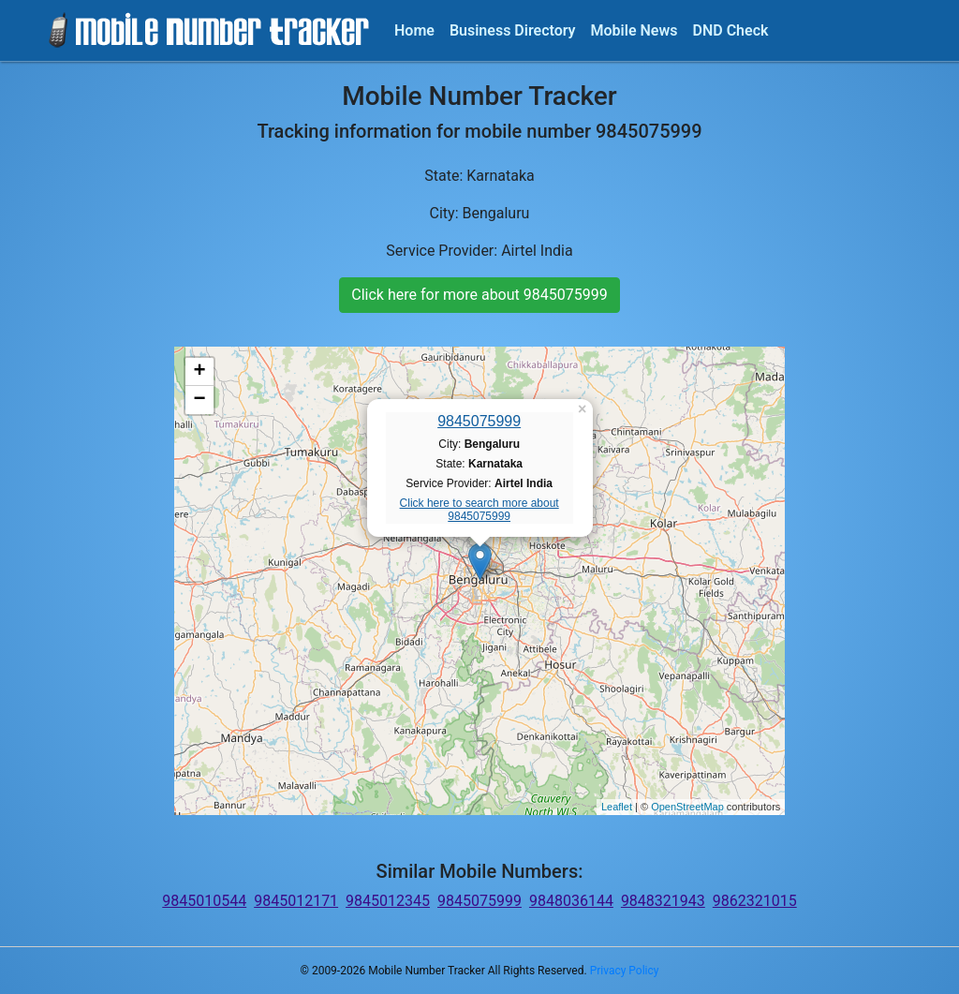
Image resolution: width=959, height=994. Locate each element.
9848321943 (663, 901)
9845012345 (388, 901)
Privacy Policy (624, 970)
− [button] (200, 400)
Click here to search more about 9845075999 (479, 510)
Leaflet (616, 806)
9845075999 (479, 421)
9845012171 (296, 901)
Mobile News (634, 30)
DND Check (730, 30)
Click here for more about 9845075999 (479, 295)
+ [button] (200, 372)
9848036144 (571, 901)
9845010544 (204, 901)
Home (414, 30)
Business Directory (513, 30)
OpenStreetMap (687, 806)
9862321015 (755, 901)
